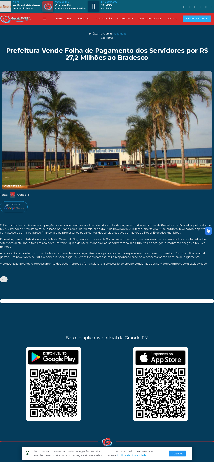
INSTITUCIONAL (63, 19)
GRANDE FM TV (125, 19)
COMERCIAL (83, 19)
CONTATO (172, 19)
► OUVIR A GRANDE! (197, 19)
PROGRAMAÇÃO (103, 19)
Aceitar (177, 453)
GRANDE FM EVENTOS (149, 19)
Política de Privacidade (131, 455)
